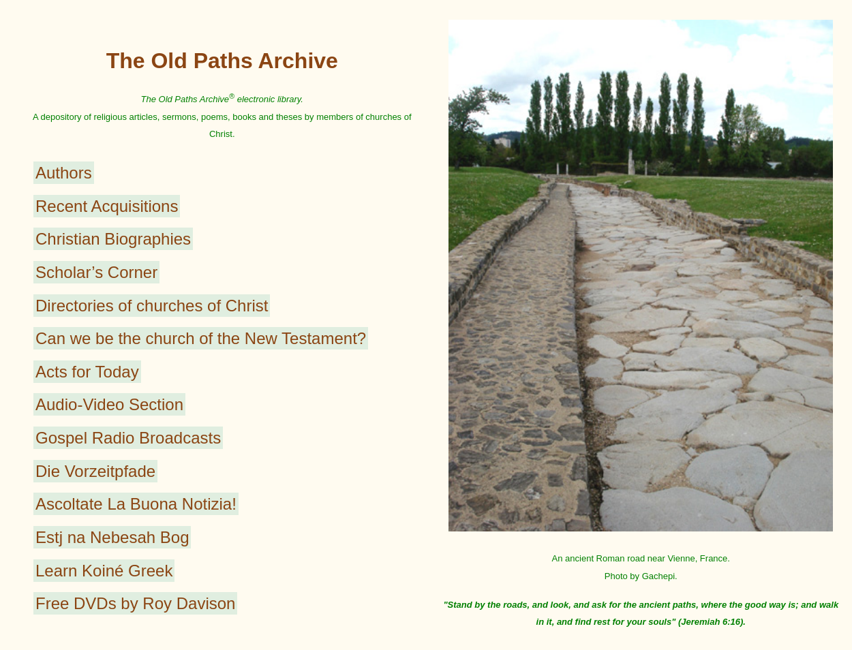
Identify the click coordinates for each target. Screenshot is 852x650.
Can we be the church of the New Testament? (200, 338)
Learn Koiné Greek (103, 570)
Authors (63, 173)
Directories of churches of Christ (151, 305)
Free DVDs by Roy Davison (135, 603)
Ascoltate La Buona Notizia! (136, 504)
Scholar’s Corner (96, 272)
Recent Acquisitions (106, 206)
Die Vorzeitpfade (95, 471)
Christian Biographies (113, 239)
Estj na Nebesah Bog (112, 537)
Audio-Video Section (109, 404)
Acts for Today (87, 371)
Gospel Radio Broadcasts (128, 438)
